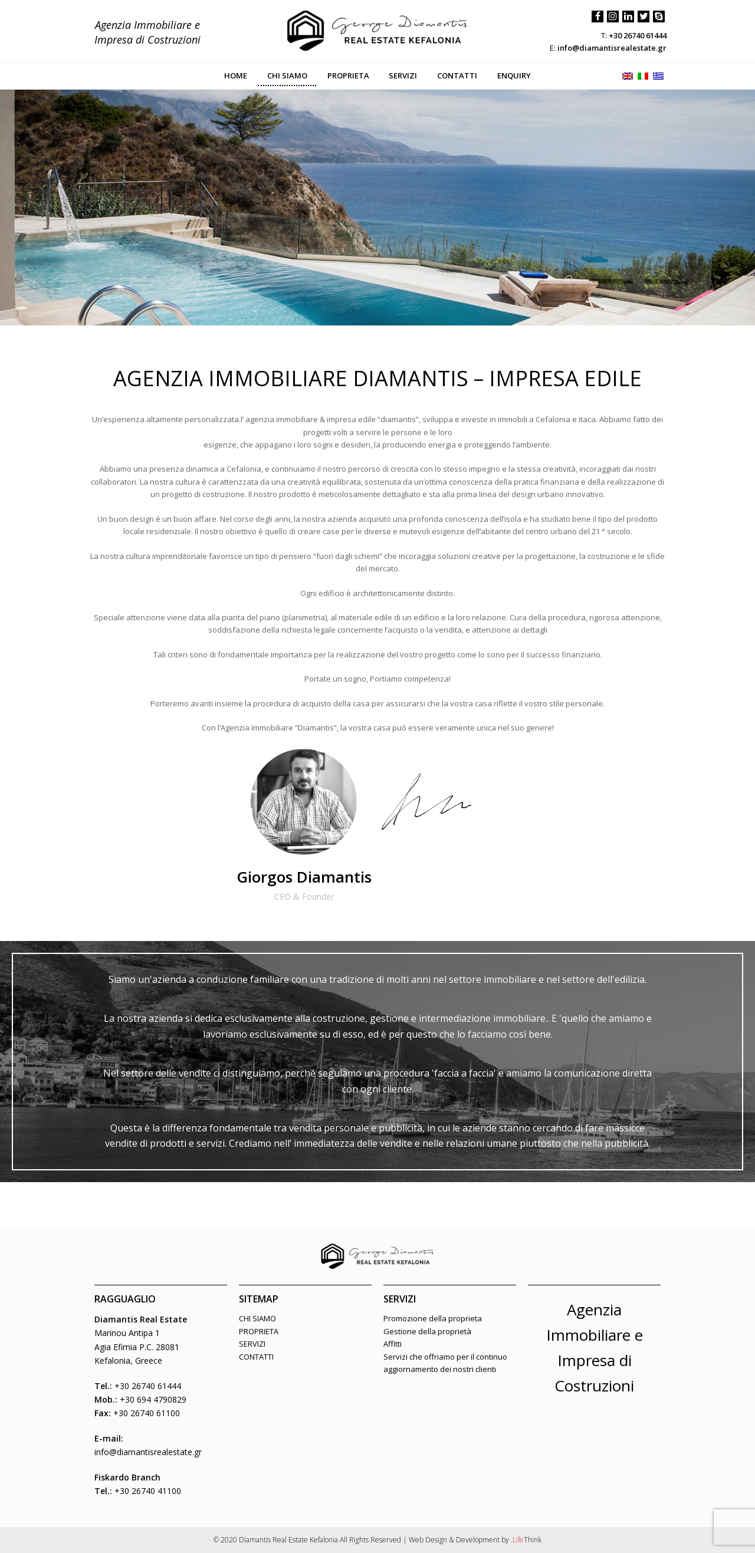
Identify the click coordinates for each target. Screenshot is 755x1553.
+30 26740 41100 (147, 1490)
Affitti (392, 1343)
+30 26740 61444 (638, 35)
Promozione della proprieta (432, 1318)
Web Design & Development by (475, 1540)
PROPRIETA (258, 1331)
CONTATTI (256, 1356)
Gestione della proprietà (427, 1331)
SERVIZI (252, 1343)
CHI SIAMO (257, 1318)
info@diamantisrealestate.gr (612, 47)
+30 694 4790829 (153, 1399)
